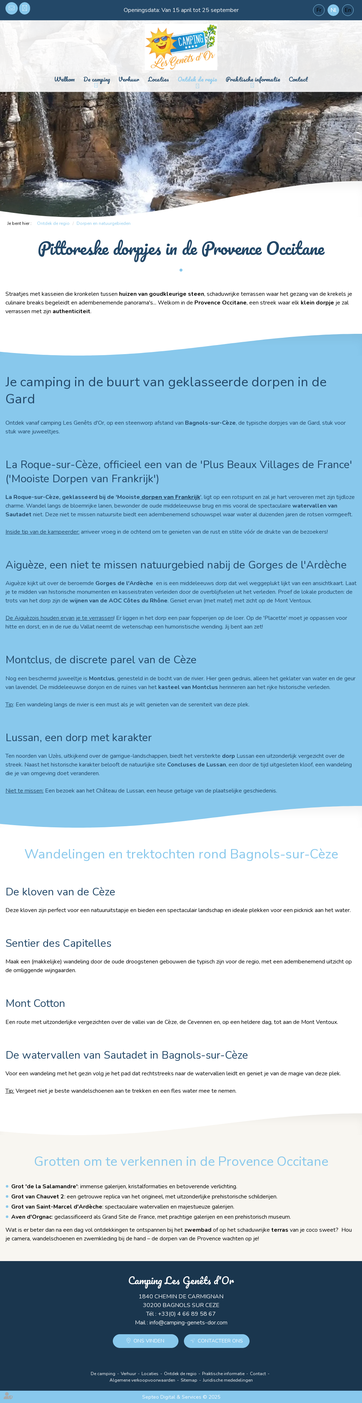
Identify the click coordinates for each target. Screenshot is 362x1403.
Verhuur (128, 79)
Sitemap (189, 1380)
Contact (298, 79)
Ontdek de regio (197, 79)
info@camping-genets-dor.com (11, 8)
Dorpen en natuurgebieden (104, 223)
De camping (96, 79)
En (348, 10)
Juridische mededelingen (228, 1380)
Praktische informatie (253, 79)
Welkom (64, 79)
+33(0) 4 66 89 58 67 (24, 8)
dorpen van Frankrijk (170, 497)
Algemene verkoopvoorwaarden (142, 1380)
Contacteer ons (220, 1340)
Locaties (158, 79)
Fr (318, 10)
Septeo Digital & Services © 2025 (181, 1397)
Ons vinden (148, 1340)
